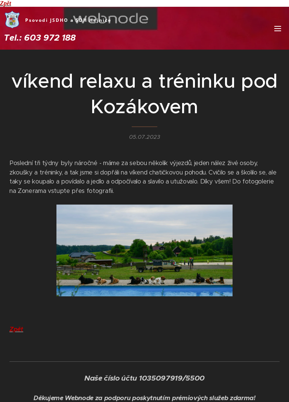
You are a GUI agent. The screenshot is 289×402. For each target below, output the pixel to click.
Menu (277, 28)
